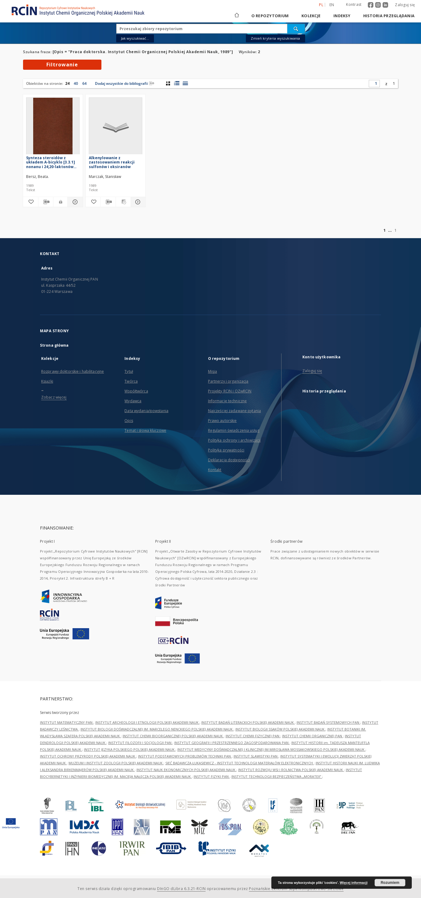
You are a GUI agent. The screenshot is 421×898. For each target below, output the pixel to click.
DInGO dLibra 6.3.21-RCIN (181, 888)
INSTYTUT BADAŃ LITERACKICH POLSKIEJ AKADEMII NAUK (248, 722)
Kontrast (353, 4)
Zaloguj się (405, 4)
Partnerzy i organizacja (228, 381)
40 (76, 83)
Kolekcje (311, 15)
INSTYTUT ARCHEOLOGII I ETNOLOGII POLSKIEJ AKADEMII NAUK (147, 722)
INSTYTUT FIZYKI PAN (212, 776)
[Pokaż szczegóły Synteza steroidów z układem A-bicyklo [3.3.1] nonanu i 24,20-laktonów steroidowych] (74, 202)
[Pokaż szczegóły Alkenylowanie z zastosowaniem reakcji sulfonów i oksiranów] (137, 202)
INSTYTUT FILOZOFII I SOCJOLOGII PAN (140, 742)
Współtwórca (136, 391)
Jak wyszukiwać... (135, 38)
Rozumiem (390, 882)
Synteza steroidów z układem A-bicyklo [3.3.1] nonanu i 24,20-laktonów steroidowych (50, 162)
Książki (47, 381)
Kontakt (215, 469)
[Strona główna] (236, 16)
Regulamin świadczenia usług (233, 430)
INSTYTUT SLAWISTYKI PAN (256, 756)
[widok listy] (185, 83)
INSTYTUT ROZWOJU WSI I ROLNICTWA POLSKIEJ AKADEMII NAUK (291, 769)
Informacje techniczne (227, 401)
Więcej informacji (354, 882)
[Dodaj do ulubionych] (30, 202)
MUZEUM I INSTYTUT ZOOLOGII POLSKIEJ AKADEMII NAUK (116, 763)
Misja (212, 371)
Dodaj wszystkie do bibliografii (124, 83)
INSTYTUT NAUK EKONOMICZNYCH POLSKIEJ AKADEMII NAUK (186, 769)
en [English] (331, 5)
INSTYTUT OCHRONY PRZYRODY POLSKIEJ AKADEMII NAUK (88, 756)
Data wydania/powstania (146, 410)
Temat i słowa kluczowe (145, 430)
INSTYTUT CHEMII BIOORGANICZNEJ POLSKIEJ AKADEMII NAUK (173, 736)
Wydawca (132, 401)
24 (67, 83)
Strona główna (54, 345)
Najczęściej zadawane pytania (234, 410)
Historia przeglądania (389, 15)
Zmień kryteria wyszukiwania (275, 38)
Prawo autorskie (222, 420)
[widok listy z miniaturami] (176, 83)
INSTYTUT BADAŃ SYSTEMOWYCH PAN (328, 722)
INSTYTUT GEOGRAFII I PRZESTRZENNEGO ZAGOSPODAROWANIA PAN (231, 742)
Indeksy (341, 15)
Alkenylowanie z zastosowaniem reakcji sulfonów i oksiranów (112, 162)
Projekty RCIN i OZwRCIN (230, 391)
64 (84, 83)
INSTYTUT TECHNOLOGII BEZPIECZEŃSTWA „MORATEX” (276, 776)
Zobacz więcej (54, 397)
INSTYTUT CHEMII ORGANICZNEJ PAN (312, 736)
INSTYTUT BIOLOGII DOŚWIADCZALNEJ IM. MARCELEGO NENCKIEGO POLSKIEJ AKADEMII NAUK (157, 729)
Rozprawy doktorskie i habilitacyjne (72, 371)
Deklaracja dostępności (229, 460)
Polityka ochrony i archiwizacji (234, 440)
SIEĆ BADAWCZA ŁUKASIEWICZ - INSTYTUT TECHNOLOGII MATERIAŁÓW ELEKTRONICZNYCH (239, 763)
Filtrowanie (62, 64)
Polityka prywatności (226, 450)
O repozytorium (270, 15)
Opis (128, 420)
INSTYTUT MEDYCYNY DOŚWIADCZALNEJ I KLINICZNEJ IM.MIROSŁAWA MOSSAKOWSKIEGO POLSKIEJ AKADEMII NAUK (271, 749)
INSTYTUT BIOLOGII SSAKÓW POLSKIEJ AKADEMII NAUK (280, 729)
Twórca (131, 381)
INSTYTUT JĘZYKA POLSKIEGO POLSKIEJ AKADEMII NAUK (129, 749)
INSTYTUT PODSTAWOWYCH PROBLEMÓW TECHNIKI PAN (185, 756)
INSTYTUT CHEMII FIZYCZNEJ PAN (253, 736)
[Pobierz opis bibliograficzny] (45, 202)
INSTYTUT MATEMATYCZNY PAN (66, 722)
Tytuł (128, 371)
